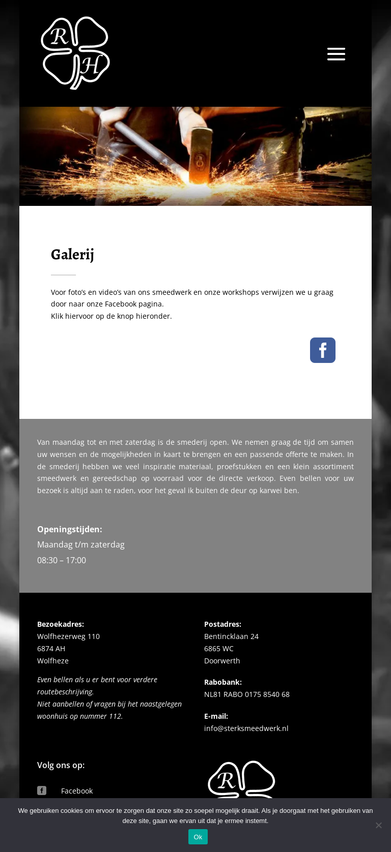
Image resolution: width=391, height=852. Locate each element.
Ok (197, 837)
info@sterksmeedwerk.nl (246, 680)
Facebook (77, 743)
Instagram (78, 765)
